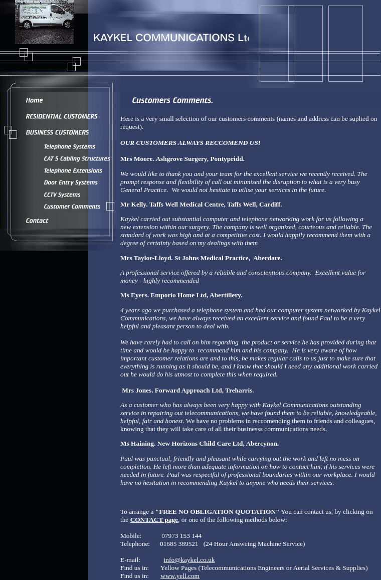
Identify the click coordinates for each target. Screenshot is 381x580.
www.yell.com (180, 575)
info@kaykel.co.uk (189, 559)
